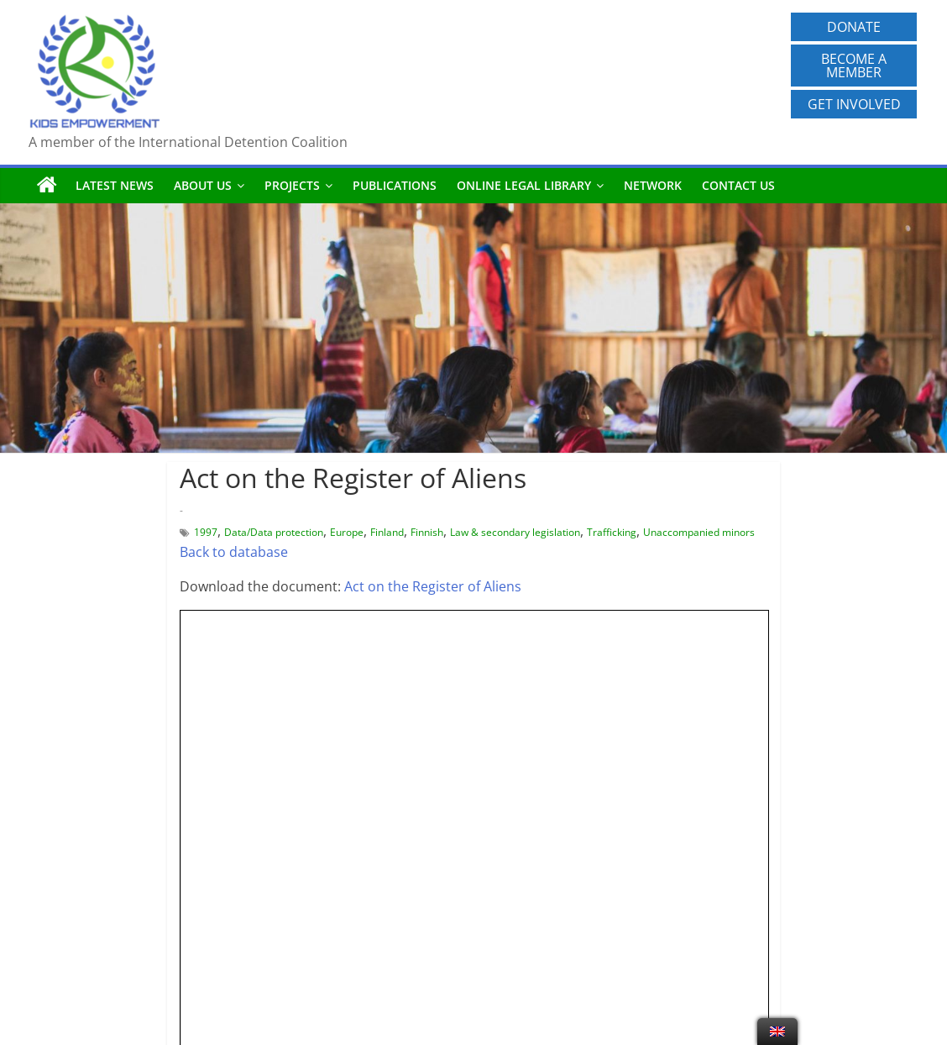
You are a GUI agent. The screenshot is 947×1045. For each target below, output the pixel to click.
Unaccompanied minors (699, 532)
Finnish (427, 532)
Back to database (234, 552)
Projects (292, 185)
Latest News (115, 185)
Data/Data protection (273, 532)
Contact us (738, 185)
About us (203, 185)
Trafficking (611, 532)
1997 (205, 532)
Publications (395, 185)
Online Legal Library (524, 185)
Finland (387, 532)
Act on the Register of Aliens (432, 586)
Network (653, 185)
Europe (347, 532)
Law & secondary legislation (515, 532)
